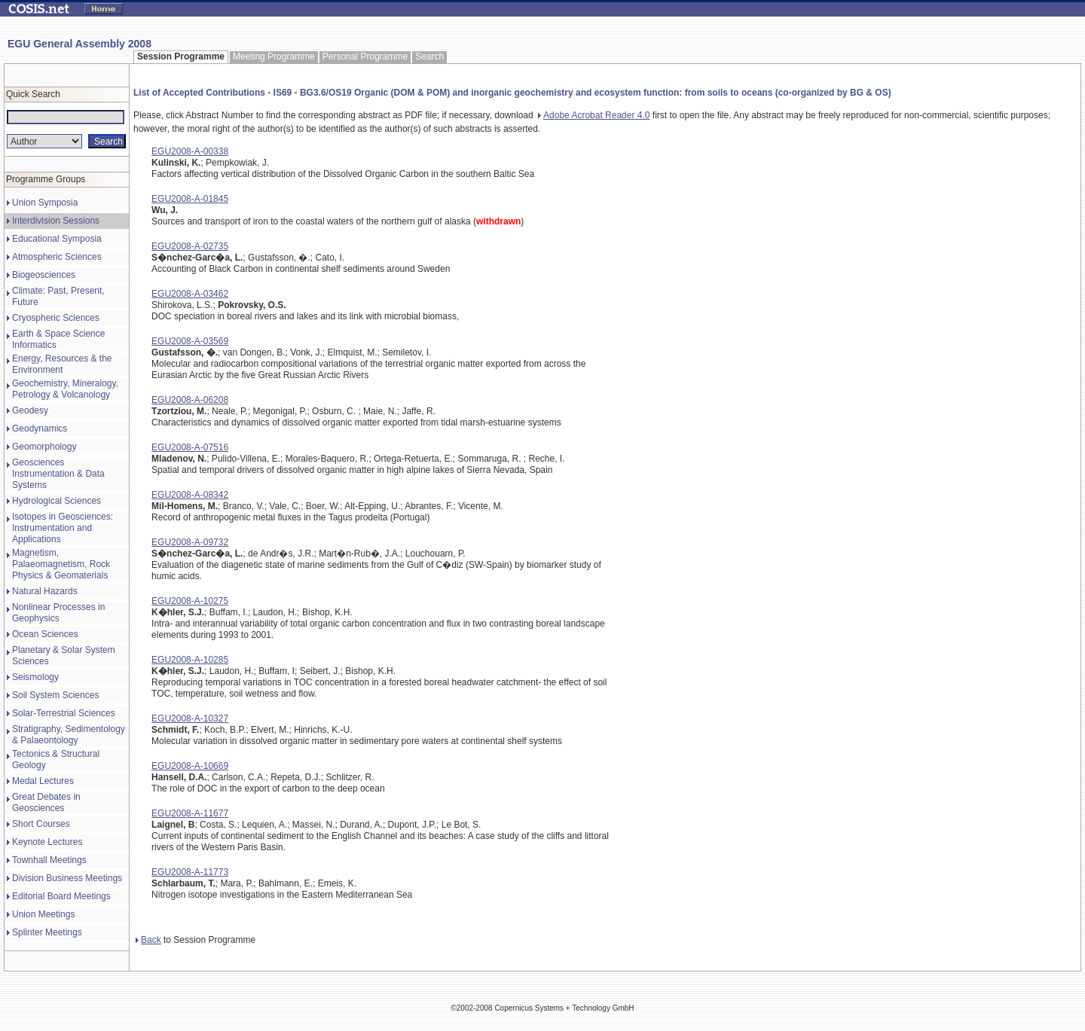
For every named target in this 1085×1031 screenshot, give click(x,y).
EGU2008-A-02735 (189, 246)
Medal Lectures (43, 781)
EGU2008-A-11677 (189, 813)
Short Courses (41, 824)
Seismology (35, 677)
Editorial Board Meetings (61, 896)
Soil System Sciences (55, 695)
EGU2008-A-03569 (189, 341)
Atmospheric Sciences (57, 257)
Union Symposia (45, 202)
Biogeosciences (43, 275)
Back (148, 940)
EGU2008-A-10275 (189, 601)
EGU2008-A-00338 (189, 151)
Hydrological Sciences (56, 501)
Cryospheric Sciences (55, 318)
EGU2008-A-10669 (189, 766)
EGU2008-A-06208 (189, 400)
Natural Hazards (45, 591)
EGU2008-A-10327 (189, 718)
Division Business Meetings (67, 878)
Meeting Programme (274, 56)
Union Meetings (43, 914)
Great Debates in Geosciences (46, 802)
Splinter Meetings (47, 932)
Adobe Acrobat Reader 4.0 (593, 115)
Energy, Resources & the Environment (62, 364)
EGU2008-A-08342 (189, 495)
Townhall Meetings (49, 860)
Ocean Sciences (45, 634)
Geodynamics (39, 428)
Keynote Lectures (47, 842)
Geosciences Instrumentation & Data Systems (58, 473)
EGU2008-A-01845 (189, 199)
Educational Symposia (57, 238)
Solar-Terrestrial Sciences (63, 713)
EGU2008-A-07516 (189, 447)
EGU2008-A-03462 (189, 293)
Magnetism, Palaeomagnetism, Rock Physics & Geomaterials (61, 564)
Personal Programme (365, 56)
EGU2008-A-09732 (189, 542)
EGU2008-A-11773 (189, 872)
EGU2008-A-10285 (189, 659)
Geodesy (30, 410)
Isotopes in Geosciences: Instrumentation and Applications (62, 527)
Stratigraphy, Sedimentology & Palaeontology (68, 735)
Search (429, 56)
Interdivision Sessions (55, 220)
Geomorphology (44, 446)
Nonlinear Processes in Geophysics (58, 613)
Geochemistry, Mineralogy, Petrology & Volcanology (65, 389)
